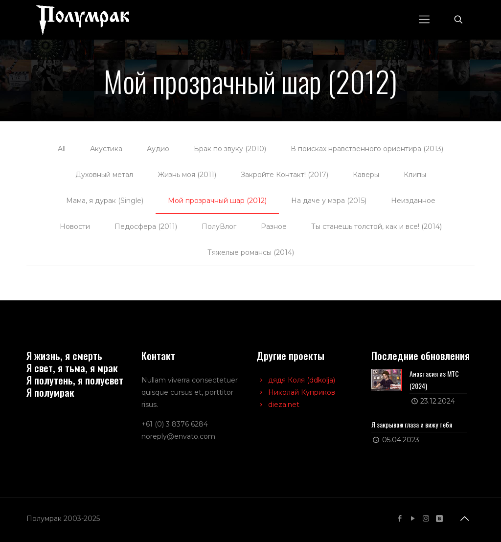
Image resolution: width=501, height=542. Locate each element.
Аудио (158, 148)
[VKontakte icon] (439, 518)
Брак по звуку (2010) (230, 148)
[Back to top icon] (464, 518)
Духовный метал (104, 174)
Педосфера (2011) (145, 226)
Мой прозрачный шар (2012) (217, 200)
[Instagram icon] (426, 518)
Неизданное (413, 200)
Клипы (415, 174)
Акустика (106, 148)
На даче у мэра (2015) (328, 200)
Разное (274, 226)
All (62, 148)
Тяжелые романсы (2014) (250, 252)
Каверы (366, 174)
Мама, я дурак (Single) (104, 200)
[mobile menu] (424, 19)
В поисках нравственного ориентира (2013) (367, 148)
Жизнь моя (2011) (187, 174)
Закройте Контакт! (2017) (284, 174)
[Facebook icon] (399, 518)
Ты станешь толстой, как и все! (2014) (376, 226)
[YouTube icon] (413, 518)
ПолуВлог (219, 226)
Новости (75, 226)
